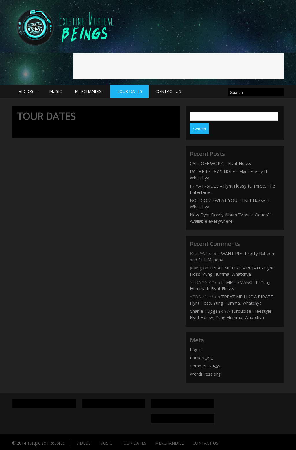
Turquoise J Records (46, 443)
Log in (196, 349)
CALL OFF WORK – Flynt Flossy (220, 163)
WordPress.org (205, 374)
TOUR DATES (129, 91)
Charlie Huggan (205, 311)
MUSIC (55, 91)
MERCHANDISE (89, 91)
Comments (205, 366)
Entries (201, 358)
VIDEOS (25, 91)
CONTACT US (168, 91)
